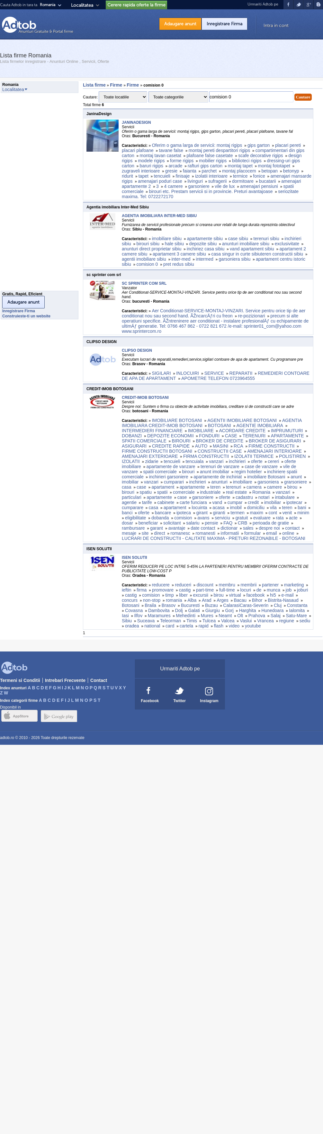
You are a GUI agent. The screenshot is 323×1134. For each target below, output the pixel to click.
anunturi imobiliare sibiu (245, 243)
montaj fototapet (274, 165)
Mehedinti (185, 615)
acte (293, 517)
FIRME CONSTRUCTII (271, 446)
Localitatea (82, 5)
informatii (230, 533)
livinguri (195, 181)
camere (274, 487)
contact (292, 528)
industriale (210, 492)
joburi (302, 589)
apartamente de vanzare (171, 466)
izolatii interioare (211, 176)
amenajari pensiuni (259, 186)
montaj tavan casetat (160, 155)
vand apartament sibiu (252, 248)
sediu (305, 620)
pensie (211, 522)
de (259, 589)
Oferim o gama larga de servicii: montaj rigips (197, 145)
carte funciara (193, 502)
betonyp (291, 170)
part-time (205, 589)
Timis (191, 620)
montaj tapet (240, 165)
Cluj (278, 605)
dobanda (160, 517)
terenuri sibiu (266, 238)
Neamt (225, 615)
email (271, 533)
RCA (238, 446)
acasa (218, 507)
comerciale (184, 492)
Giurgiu (212, 610)
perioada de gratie (271, 522)
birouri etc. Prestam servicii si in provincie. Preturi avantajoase (211, 191)
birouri (188, 471)
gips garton (258, 145)
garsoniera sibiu (234, 259)
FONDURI (209, 435)
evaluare (262, 517)
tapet (143, 176)
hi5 (273, 595)
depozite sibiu (203, 243)
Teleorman (170, 620)
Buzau (211, 605)
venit (287, 512)
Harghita (247, 610)
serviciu (222, 517)
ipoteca (183, 512)
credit (253, 502)
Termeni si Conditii (20, 680)
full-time (227, 589)
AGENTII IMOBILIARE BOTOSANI (242, 420)
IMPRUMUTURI (287, 430)
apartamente (192, 487)
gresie (171, 170)
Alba (191, 600)
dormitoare (243, 181)
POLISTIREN (292, 456)
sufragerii (217, 181)
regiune (286, 620)
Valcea (228, 620)
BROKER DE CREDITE (219, 440)
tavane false (171, 150)
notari (264, 497)
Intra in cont (276, 25)
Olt (240, 615)
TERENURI (254, 435)
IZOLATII (131, 461)
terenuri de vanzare (220, 466)
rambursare (133, 528)
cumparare (132, 507)
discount (205, 584)
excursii (200, 595)
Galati (194, 610)
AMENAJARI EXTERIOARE (150, 456)
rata (279, 517)
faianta (189, 170)
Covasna (134, 610)
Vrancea (265, 620)
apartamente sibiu (205, 238)
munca (273, 589)
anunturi (219, 481)
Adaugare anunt (180, 24)
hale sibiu (174, 243)
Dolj (179, 610)
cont (273, 512)
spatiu (146, 492)
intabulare (285, 497)
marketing (294, 584)
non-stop (151, 600)
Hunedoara (272, 610)
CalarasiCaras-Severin (245, 605)
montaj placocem (239, 170)
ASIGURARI (134, 446)
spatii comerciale (160, 471)
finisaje (183, 176)
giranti (219, 512)
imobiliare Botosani (266, 476)
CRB (242, 522)
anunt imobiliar (214, 471)
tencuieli (162, 176)
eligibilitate (135, 517)
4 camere (173, 186)
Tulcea (209, 620)
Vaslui (246, 620)
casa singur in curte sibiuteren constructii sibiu (257, 253)
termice (240, 176)
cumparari (174, 481)
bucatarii (267, 181)
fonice (259, 176)
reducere (160, 584)
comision (183, 517)
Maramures (159, 615)
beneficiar (148, 522)
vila (273, 507)
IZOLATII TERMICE (254, 456)
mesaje (129, 533)
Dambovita (159, 610)
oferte (257, 461)
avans (203, 517)
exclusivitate (287, 243)
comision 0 (147, 264)
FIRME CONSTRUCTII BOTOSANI (157, 451)
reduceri (183, 584)
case (141, 487)
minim (303, 512)
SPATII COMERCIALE (144, 440)
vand (217, 502)
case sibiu (238, 238)
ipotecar (294, 502)
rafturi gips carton (205, 165)
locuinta (199, 507)
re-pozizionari (251, 315)
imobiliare (242, 481)
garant (156, 528)
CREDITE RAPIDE (171, 446)
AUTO (201, 446)
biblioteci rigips (247, 160)
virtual (235, 595)
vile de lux (225, 186)
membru (227, 584)
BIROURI (181, 440)
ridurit (127, 176)
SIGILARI (161, 373)
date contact (203, 528)
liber (183, 595)
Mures (207, 615)
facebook (256, 595)
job (289, 589)
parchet (209, 170)
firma (142, 589)
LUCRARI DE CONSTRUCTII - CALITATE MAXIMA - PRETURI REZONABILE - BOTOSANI (213, 538)
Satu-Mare (296, 615)
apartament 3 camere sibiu (179, 253)
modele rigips (151, 160)
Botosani (130, 605)
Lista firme (94, 85)
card (170, 625)
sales (248, 528)
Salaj (276, 615)
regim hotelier (248, 471)
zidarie (151, 461)
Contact (98, 680)
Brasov (169, 605)
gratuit (241, 517)
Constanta (297, 605)
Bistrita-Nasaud (283, 600)
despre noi (269, 528)
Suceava (146, 620)
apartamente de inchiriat (217, 476)
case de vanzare (261, 466)
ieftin (126, 589)
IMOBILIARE (201, 430)
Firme (116, 85)
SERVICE (214, 373)
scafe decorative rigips (260, 155)
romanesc (180, 533)
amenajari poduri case (160, 181)
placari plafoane (138, 150)
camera (254, 487)
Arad (206, 600)
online (288, 533)
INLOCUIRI (187, 373)
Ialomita (297, 610)
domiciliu (256, 507)
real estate (236, 492)
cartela (186, 625)
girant (202, 512)
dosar (127, 522)
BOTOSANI (219, 425)
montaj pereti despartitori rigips (219, 150)
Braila (150, 605)
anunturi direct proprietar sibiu (151, 248)
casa (126, 487)
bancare (163, 512)
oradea (132, 625)
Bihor (257, 600)
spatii (162, 492)
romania (174, 600)
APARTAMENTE (287, 435)
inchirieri (237, 461)
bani (302, 507)
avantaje (176, 528)
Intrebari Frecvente (65, 680)
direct (159, 533)
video (234, 625)
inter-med (180, 259)
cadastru (244, 497)
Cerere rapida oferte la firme (136, 5)
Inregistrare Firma (224, 24)
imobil (236, 507)
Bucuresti (190, 605)
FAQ (227, 522)
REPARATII (241, 373)
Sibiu (127, 620)
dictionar (229, 528)
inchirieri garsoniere (168, 476)
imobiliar (130, 481)
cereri (273, 461)
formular (252, 533)
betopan (269, 170)
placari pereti (288, 145)
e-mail (287, 595)
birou (292, 487)
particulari (131, 497)
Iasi (125, 615)
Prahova (256, 615)
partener (270, 584)
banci (127, 512)
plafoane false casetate (209, 155)
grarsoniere (295, 481)
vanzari (216, 461)
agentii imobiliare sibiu (144, 259)
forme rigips (181, 160)
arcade (175, 165)
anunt (296, 476)
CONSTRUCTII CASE (220, 451)
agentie (129, 502)
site (145, 533)
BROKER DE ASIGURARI (275, 440)
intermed (204, 259)
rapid (204, 625)
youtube (253, 625)
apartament (163, 487)
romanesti (205, 533)
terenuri (233, 487)
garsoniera (268, 481)
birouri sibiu (147, 243)
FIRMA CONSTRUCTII (206, 456)
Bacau (240, 600)
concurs (130, 600)
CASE (231, 435)
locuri (245, 589)
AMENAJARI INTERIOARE (274, 451)
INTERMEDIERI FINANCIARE (152, 430)
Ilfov (138, 615)
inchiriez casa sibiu (206, 248)
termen (237, 512)
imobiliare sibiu (167, 238)
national (152, 625)
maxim (256, 512)
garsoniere (199, 186)
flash (219, 625)
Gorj (229, 610)
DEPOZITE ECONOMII (170, 435)
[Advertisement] (26, 193)
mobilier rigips (213, 160)
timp (169, 595)
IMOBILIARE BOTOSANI (177, 420)
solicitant (172, 522)
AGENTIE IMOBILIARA (259, 425)
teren (215, 487)
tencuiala (194, 461)
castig (185, 589)
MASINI (220, 446)
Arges (223, 600)
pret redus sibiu (178, 264)
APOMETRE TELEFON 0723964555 (218, 378)
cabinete (165, 502)
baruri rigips (151, 165)
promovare (163, 589)
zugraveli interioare (141, 170)
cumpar (235, 502)
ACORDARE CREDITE (242, 430)
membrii (249, 584)
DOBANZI (132, 435)
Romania (261, 492)
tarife (147, 502)
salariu (192, 522)
